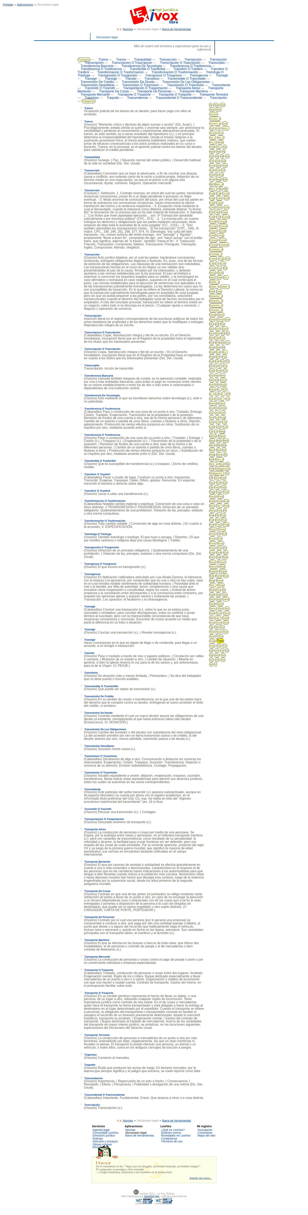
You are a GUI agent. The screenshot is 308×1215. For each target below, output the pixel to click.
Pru (219, 547)
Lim (225, 426)
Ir (216, 408)
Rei (212, 575)
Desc (221, 314)
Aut (221, 174)
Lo (216, 431)
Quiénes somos (171, 1132)
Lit (211, 431)
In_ (219, 389)
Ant (224, 160)
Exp (212, 356)
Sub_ (217, 617)
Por (218, 519)
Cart (226, 198)
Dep (219, 291)
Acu (220, 132)
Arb (212, 170)
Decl (220, 272)
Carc (219, 198)
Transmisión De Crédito (97, 82)
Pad (223, 487)
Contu (213, 258)
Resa (220, 580)
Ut (227, 650)
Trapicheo (92, 97)
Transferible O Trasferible (147, 69)
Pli (217, 515)
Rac (212, 557)
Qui (226, 552)
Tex (212, 636)
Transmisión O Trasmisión (185, 85)
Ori (225, 482)
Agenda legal (101, 1129)
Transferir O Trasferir (188, 69)
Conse (213, 240)
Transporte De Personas (154, 91)
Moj (224, 445)
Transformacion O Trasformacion (120, 72)
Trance (103, 59)
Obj (212, 468)
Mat (219, 440)
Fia (222, 361)
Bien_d (219, 184)
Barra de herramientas (176, 29)
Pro (224, 533)
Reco (213, 562)
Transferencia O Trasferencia (190, 66)
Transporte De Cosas (114, 91)
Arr (217, 170)
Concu (213, 230)
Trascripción (218, 97)
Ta (211, 627)
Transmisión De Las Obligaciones (186, 82)
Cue (223, 263)
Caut (212, 207)
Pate (212, 501)
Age (212, 151)
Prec (218, 524)
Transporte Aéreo (188, 88)
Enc (222, 338)
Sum (219, 622)
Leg (223, 417)
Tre (219, 645)
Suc (212, 622)
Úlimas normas (102, 1144)
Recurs (214, 566)
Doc (218, 328)
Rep (212, 580)
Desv (220, 319)
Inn (216, 398)
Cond (222, 230)
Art (223, 170)
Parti (220, 496)
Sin (227, 608)
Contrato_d (216, 249)
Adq (212, 146)
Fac (224, 356)
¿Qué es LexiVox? (173, 1129)
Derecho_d (216, 300)
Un (217, 650)
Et (223, 347)
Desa (213, 314)
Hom (223, 380)
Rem (218, 575)
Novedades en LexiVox (176, 1135)
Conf (212, 235)
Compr (214, 226)
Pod (223, 515)
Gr (211, 375)
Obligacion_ (217, 473)
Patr (219, 501)
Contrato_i (216, 254)
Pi (225, 510)
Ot (211, 487)
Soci (218, 613)
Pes (219, 510)
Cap (212, 198)
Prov (212, 547)
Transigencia (199, 75)
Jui (211, 412)
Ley (224, 421)
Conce (223, 226)
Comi (213, 221)
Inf (228, 393)
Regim (213, 571)
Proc (212, 538)
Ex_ (225, 352)
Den (212, 291)
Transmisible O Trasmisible (186, 78)
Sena (226, 599)
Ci (211, 212)
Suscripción (205, 1129)
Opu (212, 482)
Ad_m (213, 142)
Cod (212, 216)
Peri (226, 505)
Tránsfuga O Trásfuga (95, 534)
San (224, 594)
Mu (218, 449)
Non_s (213, 464)
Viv (223, 659)
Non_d (219, 459)
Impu (213, 389)
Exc (218, 352)
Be (211, 184)
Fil (227, 361)
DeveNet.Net (152, 1196)
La (217, 417)
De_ (225, 277)
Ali (217, 156)
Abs (212, 109)
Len (212, 421)
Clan (217, 212)
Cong (220, 235)
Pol (212, 519)
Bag (218, 179)
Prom (213, 543)
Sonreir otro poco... (200, 1178)
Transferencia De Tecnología (141, 66)
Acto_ (225, 128)
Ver (223, 655)
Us (222, 650)
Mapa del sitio (207, 1135)
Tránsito (131, 78)
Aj (224, 151)
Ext (218, 356)
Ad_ (218, 146)
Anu (212, 165)
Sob (212, 613)
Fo (215, 365)
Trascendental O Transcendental (179, 97)
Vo (211, 664)
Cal (219, 193)
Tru (225, 645)
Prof (219, 538)
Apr (225, 165)
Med (225, 440)
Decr (212, 277)
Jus (212, 417)
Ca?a (226, 193)
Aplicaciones (25, 4)
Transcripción (94, 62)
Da (225, 268)
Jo (224, 408)
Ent (218, 342)
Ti (217, 636)
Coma (226, 216)
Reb (225, 557)
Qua (212, 552)
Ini (211, 398)
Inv (211, 408)
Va (211, 655)
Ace (225, 123)
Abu (218, 109)
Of (211, 477)
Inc (225, 389)
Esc (227, 342)
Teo (222, 627)
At (216, 174)
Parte (213, 496)
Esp (212, 347)
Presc (213, 529)
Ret (212, 589)
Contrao (224, 244)
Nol (212, 459)
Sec (212, 599)
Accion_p (215, 123)
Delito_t (224, 286)
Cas (212, 202)
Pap (218, 491)
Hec (222, 375)
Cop (221, 258)
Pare (226, 491)
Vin (217, 659)
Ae (224, 146)
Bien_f (213, 188)
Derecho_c (216, 296)
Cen (219, 207)
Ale (212, 156)
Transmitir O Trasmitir (100, 88)
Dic (212, 324)
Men (212, 445)
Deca (213, 272)
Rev (218, 589)
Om (217, 477)
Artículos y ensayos (105, 1141)
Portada (8, 4)
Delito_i (214, 286)
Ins (227, 398)
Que (219, 552)
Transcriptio (216, 62)
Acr (212, 128)
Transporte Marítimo (194, 91)
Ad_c (213, 137)
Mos (212, 449)
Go (225, 370)
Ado (221, 142)
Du (217, 333)
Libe (212, 426)
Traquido (113, 97)
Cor (228, 258)
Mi (218, 445)
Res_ (213, 585)
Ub (211, 650)
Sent (212, 603)
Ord (219, 482)
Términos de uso (172, 1141)
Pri (218, 533)
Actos (213, 132)
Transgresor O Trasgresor (163, 75)
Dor (212, 333)
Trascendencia (137, 97)
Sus (226, 622)
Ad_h (221, 137)
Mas (212, 440)
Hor (212, 384)
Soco (227, 613)
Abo (222, 104)
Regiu (222, 571)
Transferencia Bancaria (97, 66)
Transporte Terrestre (213, 94)
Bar (225, 179)
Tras (212, 645)
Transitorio (152, 78)
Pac (217, 487)
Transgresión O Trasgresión (118, 75)
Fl (211, 365)
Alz (227, 156)
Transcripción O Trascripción (180, 62)
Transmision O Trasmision (140, 85)
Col (219, 216)
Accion (214, 114)
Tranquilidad (142, 59)
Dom (225, 328)
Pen (212, 505)
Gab (212, 370)
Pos (224, 519)
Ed (223, 333)
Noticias (98, 1138)
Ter (211, 631)
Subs (225, 617)
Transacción (218, 59)
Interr (221, 403)
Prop (220, 543)
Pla (212, 515)
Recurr (222, 562)
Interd (213, 403)
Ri (224, 589)
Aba (216, 104)
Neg (212, 454)
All (222, 156)
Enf (212, 342)
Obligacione (223, 468)
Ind (217, 393)
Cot (212, 263)
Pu (224, 547)
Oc (227, 473)
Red (222, 566)
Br (226, 188)
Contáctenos (169, 1138)
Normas (128, 29)
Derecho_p (216, 310)
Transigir (222, 75)
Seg (218, 599)
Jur (223, 412)
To (221, 636)
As (211, 174)
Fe (216, 361)
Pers (212, 510)
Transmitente (221, 85)
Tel (216, 627)
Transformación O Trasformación (175, 72)
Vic (211, 659)
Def (219, 277)
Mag (222, 431)
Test (225, 631)
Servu (213, 608)
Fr (220, 365)
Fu (225, 365)
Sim (221, 608)
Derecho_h (216, 305)
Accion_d (215, 118)
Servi (220, 603)
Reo (225, 575)
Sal (218, 594)
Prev (212, 533)
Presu (221, 529)
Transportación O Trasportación (145, 88)
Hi (217, 380)
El (211, 338)
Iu (220, 408)
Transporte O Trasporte (134, 94)
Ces (226, 207)
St (211, 617)
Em (216, 338)
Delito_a (214, 282)
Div (212, 328)
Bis (221, 188)
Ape (218, 165)
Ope (223, 477)
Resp (221, 585)
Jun (217, 412)
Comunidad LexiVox (105, 1132)
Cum (212, 268)
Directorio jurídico (104, 1135)
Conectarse (205, 1132)
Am (212, 160)
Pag (212, 491)
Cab (212, 193)
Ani (218, 160)
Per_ (219, 505)
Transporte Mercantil (95, 94)
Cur (219, 268)
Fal (211, 361)
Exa (212, 352)
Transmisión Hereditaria (97, 85)
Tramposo (84, 59)
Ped (226, 501)
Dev (227, 319)
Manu (221, 436)
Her (212, 380)
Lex (218, 421)
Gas (219, 370)
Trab (212, 641)
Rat (218, 557)
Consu (213, 244)
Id (217, 384)
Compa (222, 221)
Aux (212, 179)
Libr (219, 426)
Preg (226, 524)
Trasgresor (88, 101)
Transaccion (168, 59)
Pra (212, 524)
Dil (217, 324)
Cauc (219, 202)
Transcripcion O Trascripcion (132, 62)
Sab (212, 594)
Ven (217, 655)
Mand (213, 436)
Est (218, 347)
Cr (217, 263)
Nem (219, 454)
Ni (225, 454)
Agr (218, 151)
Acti (218, 128)
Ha (216, 375)
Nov (221, 464)
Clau (224, 212)
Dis (222, 324)
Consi (222, 240)
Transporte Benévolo (94, 861)
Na (224, 449)
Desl (212, 319)
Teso (218, 631)
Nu (227, 464)
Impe (223, 384)
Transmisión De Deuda (138, 82)
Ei (228, 333)
